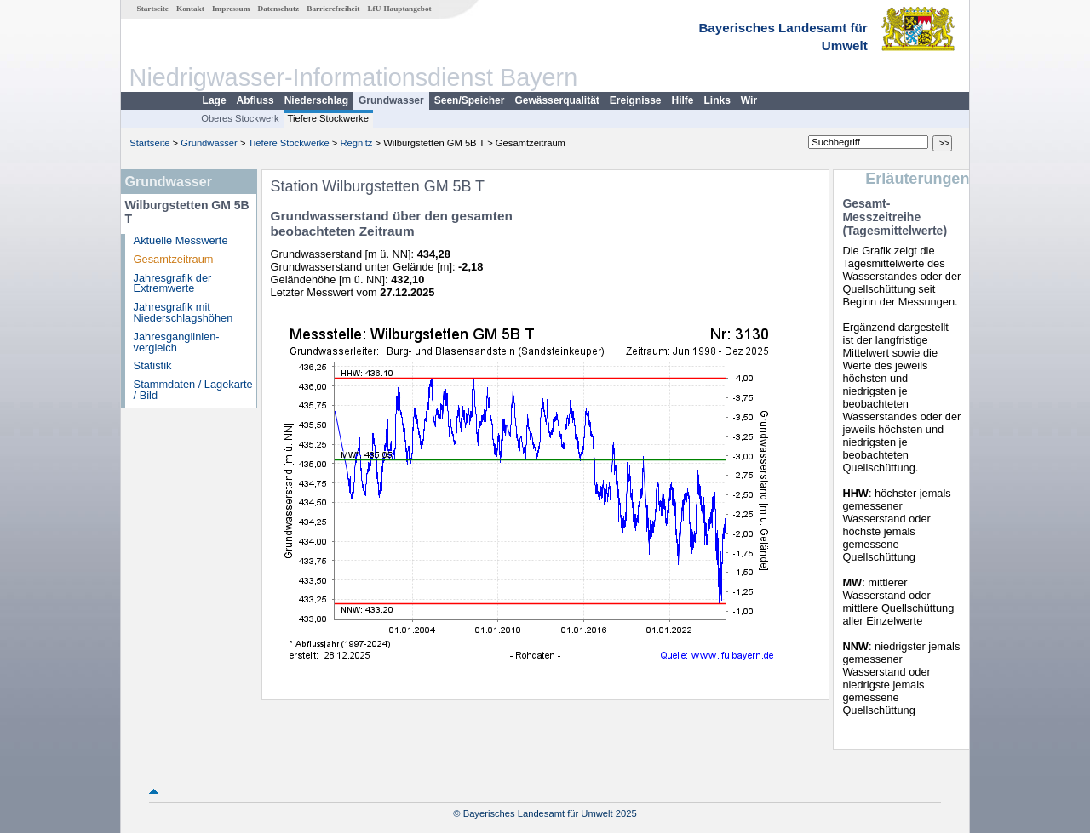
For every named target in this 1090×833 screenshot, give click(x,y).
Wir (749, 100)
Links (717, 100)
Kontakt (190, 8)
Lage (215, 100)
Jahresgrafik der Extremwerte (173, 283)
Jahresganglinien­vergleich (177, 342)
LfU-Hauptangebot (399, 8)
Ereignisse (636, 100)
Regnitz (356, 143)
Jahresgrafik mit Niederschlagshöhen (183, 312)
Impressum (231, 8)
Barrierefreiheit (333, 8)
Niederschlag (316, 100)
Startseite (153, 8)
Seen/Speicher (469, 100)
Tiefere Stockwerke (328, 118)
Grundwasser (391, 100)
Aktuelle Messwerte (181, 240)
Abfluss (255, 100)
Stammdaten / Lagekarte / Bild (193, 390)
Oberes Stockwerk (239, 118)
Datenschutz (279, 8)
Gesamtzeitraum (174, 259)
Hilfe (683, 100)
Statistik (153, 365)
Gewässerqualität (556, 100)
